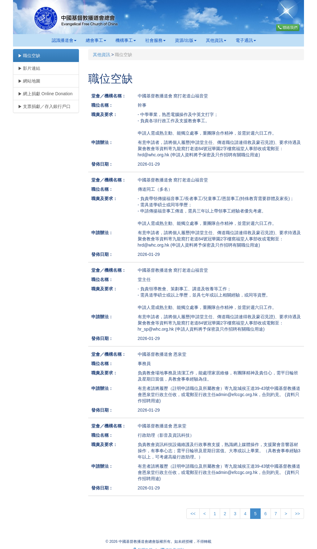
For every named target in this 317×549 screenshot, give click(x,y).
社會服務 (155, 40)
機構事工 (125, 40)
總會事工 (96, 40)
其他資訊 (216, 40)
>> (297, 513)
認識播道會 (64, 40)
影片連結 (29, 68)
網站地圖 (29, 80)
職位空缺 (29, 55)
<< (192, 513)
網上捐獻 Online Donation (45, 93)
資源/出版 (186, 40)
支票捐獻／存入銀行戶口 (44, 106)
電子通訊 (246, 40)
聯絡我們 (287, 27)
